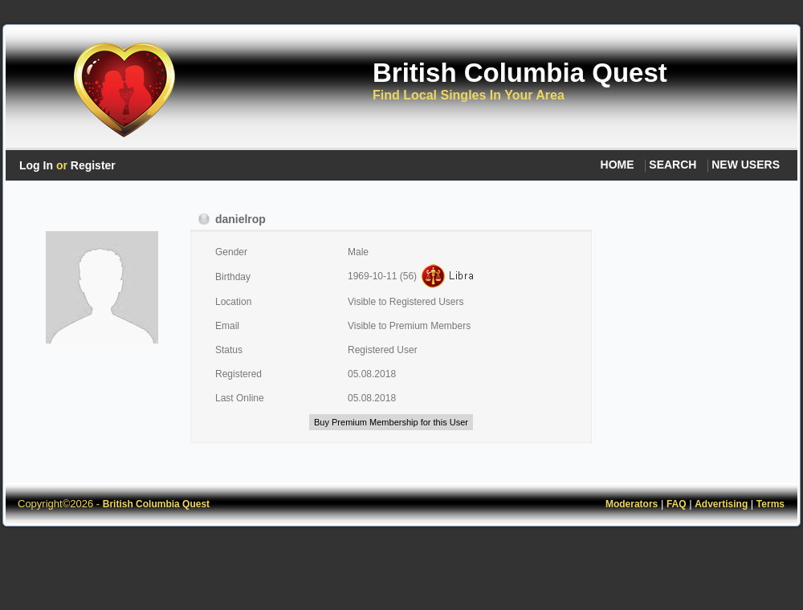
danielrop (232, 219)
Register (93, 165)
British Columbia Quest (520, 72)
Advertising (721, 504)
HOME (617, 164)
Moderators (631, 504)
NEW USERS (745, 164)
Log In (36, 165)
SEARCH (672, 164)
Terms (770, 504)
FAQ (676, 504)
